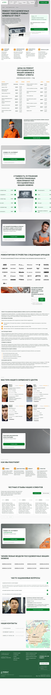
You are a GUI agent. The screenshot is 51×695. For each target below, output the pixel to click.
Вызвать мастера (36, 137)
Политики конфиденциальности (36, 33)
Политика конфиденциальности (25, 676)
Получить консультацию (39, 29)
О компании (15, 654)
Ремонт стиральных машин (31, 653)
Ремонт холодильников (31, 654)
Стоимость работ (16, 653)
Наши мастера (16, 658)
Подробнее (11, 401)
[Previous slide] (4, 517)
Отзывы (24, 2)
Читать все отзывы (46, 493)
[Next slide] (10, 517)
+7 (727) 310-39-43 (5, 654)
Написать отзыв (37, 493)
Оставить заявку (43, 2)
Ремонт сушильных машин (31, 656)
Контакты (32, 2)
